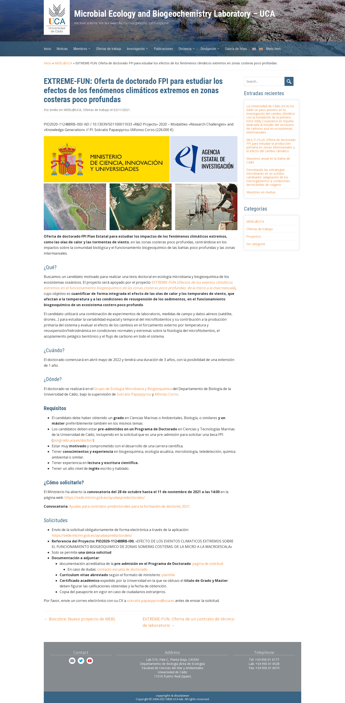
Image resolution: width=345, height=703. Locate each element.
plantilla (168, 574)
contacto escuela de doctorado (122, 569)
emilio (54, 110)
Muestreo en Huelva (260, 192)
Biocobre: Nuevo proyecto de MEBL (80, 619)
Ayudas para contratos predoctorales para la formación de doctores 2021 (129, 506)
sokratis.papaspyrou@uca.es (150, 600)
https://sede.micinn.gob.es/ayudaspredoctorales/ (104, 497)
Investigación (136, 49)
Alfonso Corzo (166, 394)
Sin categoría (255, 244)
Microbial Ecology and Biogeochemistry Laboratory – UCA (174, 14)
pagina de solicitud (207, 563)
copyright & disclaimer (172, 695)
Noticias (62, 49)
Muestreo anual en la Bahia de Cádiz (268, 160)
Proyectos (253, 236)
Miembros (80, 49)
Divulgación (208, 49)
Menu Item (273, 49)
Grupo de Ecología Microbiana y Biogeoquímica (133, 388)
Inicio (47, 49)
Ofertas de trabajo (108, 49)
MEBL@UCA (63, 63)
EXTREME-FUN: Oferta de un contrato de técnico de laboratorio (188, 622)
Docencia (184, 49)
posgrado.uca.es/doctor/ (73, 440)
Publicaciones (163, 49)
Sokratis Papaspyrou (134, 394)
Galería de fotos (236, 49)
